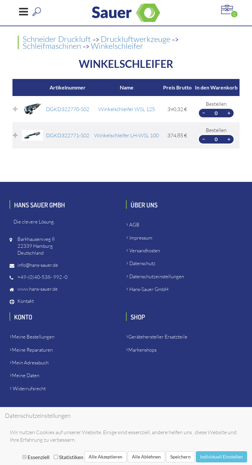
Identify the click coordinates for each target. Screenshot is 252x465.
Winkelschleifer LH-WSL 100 (126, 135)
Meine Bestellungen (33, 337)
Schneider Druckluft (58, 39)
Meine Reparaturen (32, 350)
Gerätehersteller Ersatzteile (157, 337)
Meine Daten (25, 375)
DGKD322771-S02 (67, 135)
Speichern (180, 456)
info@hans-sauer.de (37, 265)
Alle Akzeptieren (105, 456)
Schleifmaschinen (53, 46)
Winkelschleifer (117, 46)
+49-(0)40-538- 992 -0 (42, 277)
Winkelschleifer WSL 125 (126, 109)
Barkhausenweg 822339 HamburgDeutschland (36, 246)
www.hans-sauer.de (37, 289)
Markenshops (142, 350)
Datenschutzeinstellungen (156, 276)
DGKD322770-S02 (67, 109)
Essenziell (36, 457)
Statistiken (68, 457)
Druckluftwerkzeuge (136, 39)
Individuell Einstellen (221, 456)
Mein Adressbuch (30, 362)
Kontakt (25, 301)
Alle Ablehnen (146, 456)
